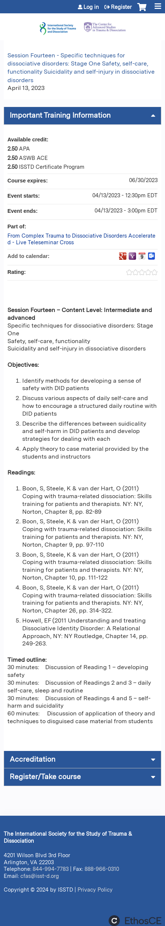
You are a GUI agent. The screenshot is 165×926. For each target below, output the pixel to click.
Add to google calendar (122, 256)
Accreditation (32, 759)
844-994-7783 (51, 869)
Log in (91, 7)
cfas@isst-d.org (39, 876)
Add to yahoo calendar (132, 256)
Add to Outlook (151, 256)
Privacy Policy (95, 889)
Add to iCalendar (142, 255)
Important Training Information (60, 115)
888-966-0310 (102, 869)
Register (121, 7)
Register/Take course (45, 776)
